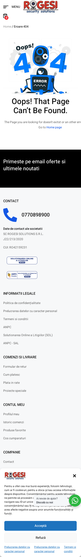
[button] (74, 476)
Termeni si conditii (70, 549)
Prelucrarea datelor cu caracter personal (17, 549)
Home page (54, 127)
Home (7, 26)
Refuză (41, 537)
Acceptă (40, 525)
